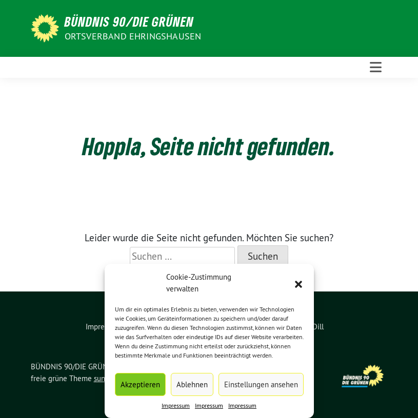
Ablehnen (192, 384)
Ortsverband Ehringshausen (133, 36)
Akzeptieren (140, 384)
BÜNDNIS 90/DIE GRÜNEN (129, 21)
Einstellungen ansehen (261, 384)
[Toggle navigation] (376, 67)
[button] (298, 283)
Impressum (176, 405)
